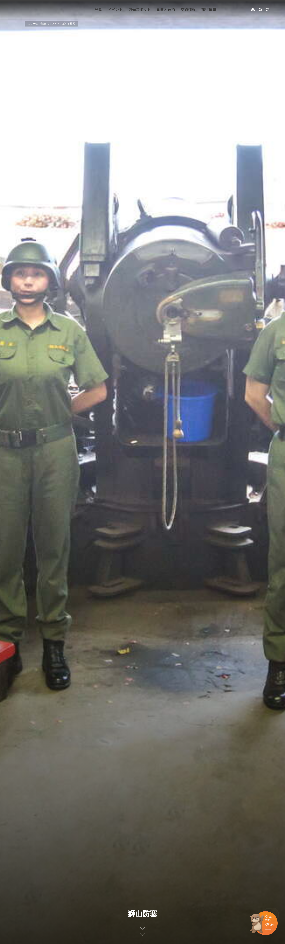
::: (15, 2)
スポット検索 (67, 23)
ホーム (34, 23)
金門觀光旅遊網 (37, 9)
